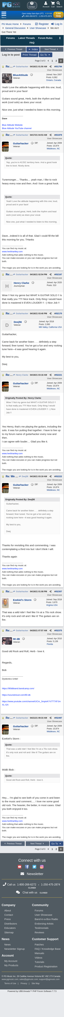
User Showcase (38, 28)
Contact (8, 914)
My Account (10, 961)
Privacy (24, 983)
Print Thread (30, 54)
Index (33, 49)
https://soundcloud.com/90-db (16, 695)
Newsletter (35, 874)
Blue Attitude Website (12, 125)
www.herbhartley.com (12, 251)
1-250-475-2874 (45, 16)
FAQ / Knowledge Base (48, 948)
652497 (58, 718)
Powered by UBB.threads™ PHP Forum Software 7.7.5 (32, 991)
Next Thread (52, 49)
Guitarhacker (20, 66)
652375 (58, 630)
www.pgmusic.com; (10, 979)
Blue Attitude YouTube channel (17, 128)
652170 (58, 313)
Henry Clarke (20, 375)
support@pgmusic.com (49, 979)
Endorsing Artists (44, 923)
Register (42, 24)
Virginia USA (52, 605)
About (7, 910)
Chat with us (30, 892)
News (7, 944)
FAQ (32, 42)
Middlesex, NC (53, 148)
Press (7, 919)
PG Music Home (10, 24)
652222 (58, 476)
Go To (45, 54)
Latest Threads (26, 38)
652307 (58, 591)
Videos (38, 957)
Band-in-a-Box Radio (46, 919)
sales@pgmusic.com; (29, 979)
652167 (58, 274)
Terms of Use (10, 983)
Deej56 (23, 476)
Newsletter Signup (14, 948)
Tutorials (39, 962)
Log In (56, 24)
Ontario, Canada (53, 80)
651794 (58, 66)
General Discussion (15, 28)
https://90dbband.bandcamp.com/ (18, 688)
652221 (58, 375)
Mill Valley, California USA (50, 327)
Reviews (39, 932)
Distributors (10, 923)
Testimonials (42, 927)
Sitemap (9, 932)
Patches (39, 944)
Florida (50, 644)
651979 (58, 135)
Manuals (39, 953)
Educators (10, 927)
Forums (27, 24)
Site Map (35, 983)
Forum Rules (45, 38)
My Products (11, 965)
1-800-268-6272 (30, 16)
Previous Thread (13, 49)
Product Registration (46, 966)
